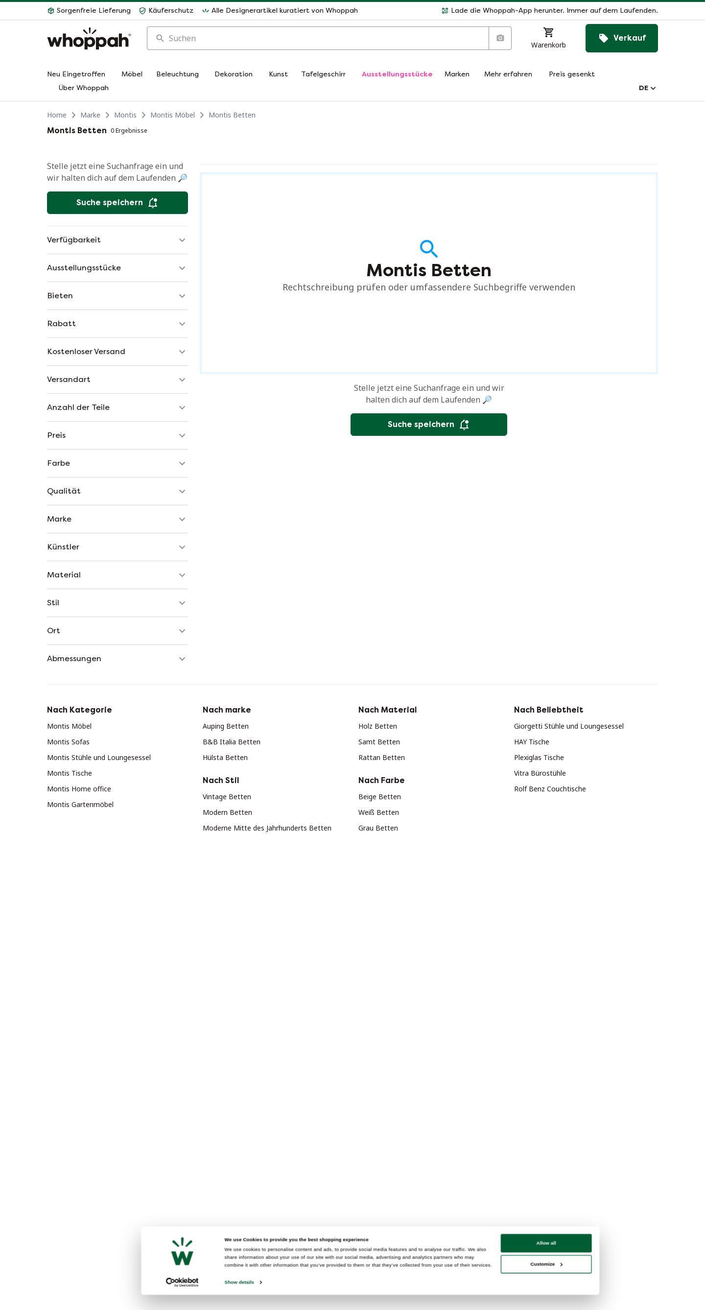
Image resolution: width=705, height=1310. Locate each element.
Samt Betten (379, 741)
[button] (512, 11)
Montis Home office (79, 788)
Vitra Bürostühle (540, 773)
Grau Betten (378, 828)
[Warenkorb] (548, 38)
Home (57, 114)
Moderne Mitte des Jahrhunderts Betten (267, 828)
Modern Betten (227, 812)
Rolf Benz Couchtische (550, 788)
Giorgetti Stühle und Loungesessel (569, 726)
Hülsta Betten (225, 757)
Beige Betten (379, 796)
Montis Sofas (68, 741)
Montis (125, 114)
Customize (542, 1297)
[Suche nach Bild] (500, 38)
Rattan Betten (381, 757)
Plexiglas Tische (539, 757)
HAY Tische (531, 741)
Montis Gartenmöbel (80, 804)
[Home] (89, 38)
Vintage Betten (227, 796)
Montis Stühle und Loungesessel (99, 757)
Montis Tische (69, 773)
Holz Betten (377, 726)
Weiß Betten (378, 812)
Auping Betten (226, 726)
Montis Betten (232, 114)
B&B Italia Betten (231, 741)
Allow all (542, 1276)
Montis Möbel (172, 114)
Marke (90, 114)
